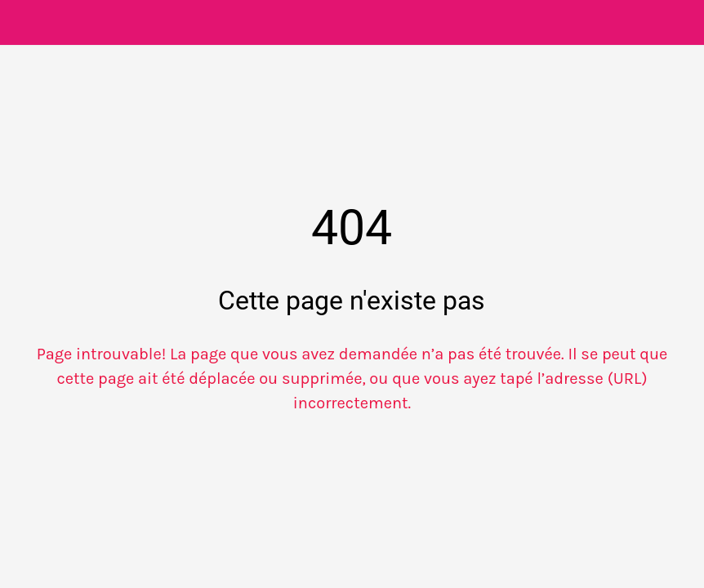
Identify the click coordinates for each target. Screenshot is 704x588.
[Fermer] (23, 23)
